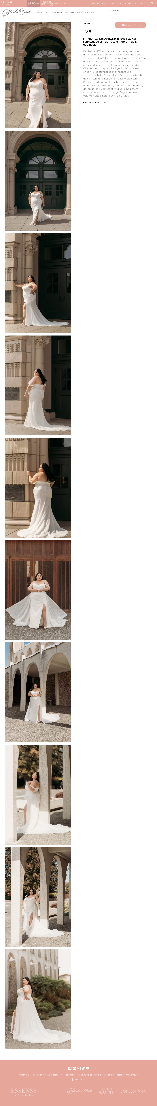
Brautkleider (99, 3)
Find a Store (130, 24)
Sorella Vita (60, 3)
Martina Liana (20, 3)
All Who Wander (47, 3)
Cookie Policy (108, 1075)
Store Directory (67, 1075)
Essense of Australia (6, 3)
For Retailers (24, 1075)
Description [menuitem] (91, 102)
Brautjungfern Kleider (123, 3)
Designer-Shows (73, 13)
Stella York (33, 3)
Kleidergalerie (41, 13)
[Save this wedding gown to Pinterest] (90, 31)
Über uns (89, 13)
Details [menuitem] (106, 102)
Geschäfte (57, 13)
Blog (143, 3)
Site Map (120, 1075)
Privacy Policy (132, 1075)
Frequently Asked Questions (89, 1075)
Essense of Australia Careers (45, 1075)
